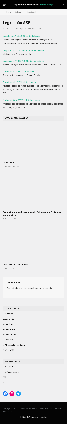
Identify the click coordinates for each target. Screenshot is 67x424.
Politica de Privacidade (29, 417)
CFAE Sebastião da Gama (14, 345)
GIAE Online (8, 314)
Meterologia (8, 324)
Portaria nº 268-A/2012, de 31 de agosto (21, 100)
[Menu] (4, 5)
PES (4, 382)
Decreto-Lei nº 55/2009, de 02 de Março (21, 36)
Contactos (45, 417)
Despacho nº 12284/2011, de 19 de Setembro (24, 50)
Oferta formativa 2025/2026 (17, 264)
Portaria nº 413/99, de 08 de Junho (19, 71)
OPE (5, 377)
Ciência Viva (8, 340)
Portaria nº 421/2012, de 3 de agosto (20, 82)
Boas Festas (9, 162)
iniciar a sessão (20, 288)
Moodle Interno (9, 334)
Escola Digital (8, 319)
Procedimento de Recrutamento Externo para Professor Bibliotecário (32, 213)
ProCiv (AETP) (9, 350)
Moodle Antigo (9, 329)
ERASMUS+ (8, 367)
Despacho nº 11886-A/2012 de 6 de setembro (24, 61)
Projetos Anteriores (11, 372)
